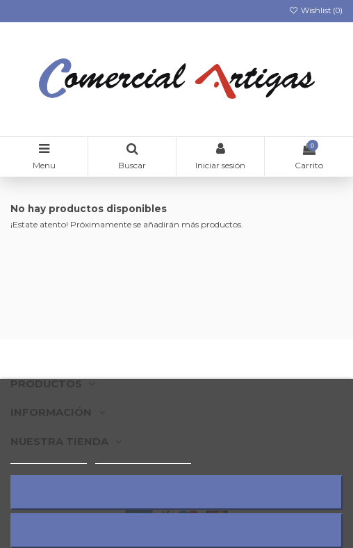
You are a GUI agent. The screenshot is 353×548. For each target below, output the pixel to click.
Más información (48, 457)
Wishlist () (316, 10)
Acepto (176, 530)
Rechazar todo (176, 492)
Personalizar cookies (143, 457)
